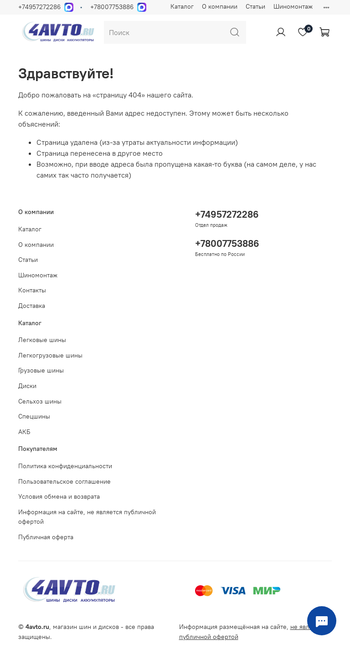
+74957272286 (39, 7)
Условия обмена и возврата (59, 496)
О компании (219, 6)
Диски (27, 386)
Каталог (182, 6)
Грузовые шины (41, 370)
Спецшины (34, 416)
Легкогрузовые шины (50, 355)
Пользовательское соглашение (64, 481)
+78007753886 (112, 7)
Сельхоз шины (40, 401)
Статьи (255, 6)
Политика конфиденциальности (65, 466)
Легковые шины (42, 340)
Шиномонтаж (293, 6)
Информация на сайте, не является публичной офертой (87, 517)
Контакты (32, 290)
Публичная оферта (45, 537)
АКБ (24, 432)
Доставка (31, 306)
